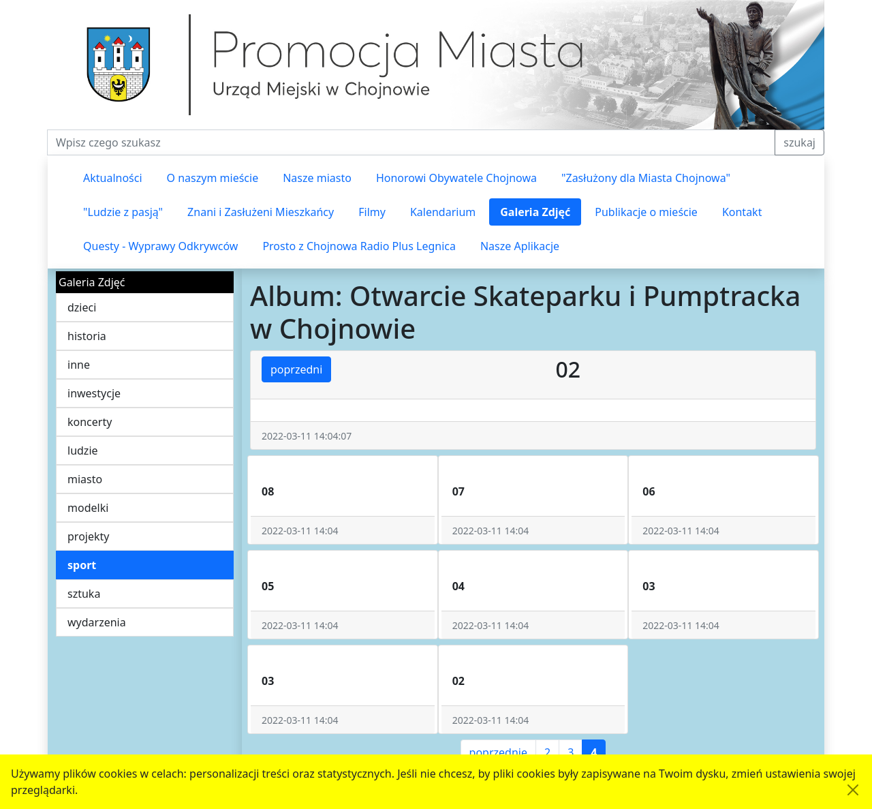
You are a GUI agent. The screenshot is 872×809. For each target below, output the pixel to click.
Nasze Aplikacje (519, 246)
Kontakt (742, 211)
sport (81, 565)
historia (86, 336)
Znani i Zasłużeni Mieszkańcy (260, 211)
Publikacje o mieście (646, 211)
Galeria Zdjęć (535, 211)
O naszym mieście (213, 177)
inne (78, 364)
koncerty (89, 421)
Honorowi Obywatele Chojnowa (456, 177)
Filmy (372, 211)
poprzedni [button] (296, 369)
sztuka (83, 593)
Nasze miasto (317, 177)
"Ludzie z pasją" (123, 211)
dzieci (81, 307)
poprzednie (498, 752)
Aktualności (112, 177)
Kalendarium (443, 211)
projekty (88, 536)
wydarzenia (96, 622)
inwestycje (94, 393)
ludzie (82, 450)
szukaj (799, 142)
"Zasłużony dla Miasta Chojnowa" (645, 177)
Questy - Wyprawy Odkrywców (160, 246)
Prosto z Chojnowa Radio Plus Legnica (359, 246)
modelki (87, 507)
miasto (84, 479)
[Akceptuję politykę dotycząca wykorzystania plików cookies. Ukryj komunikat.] (853, 790)
